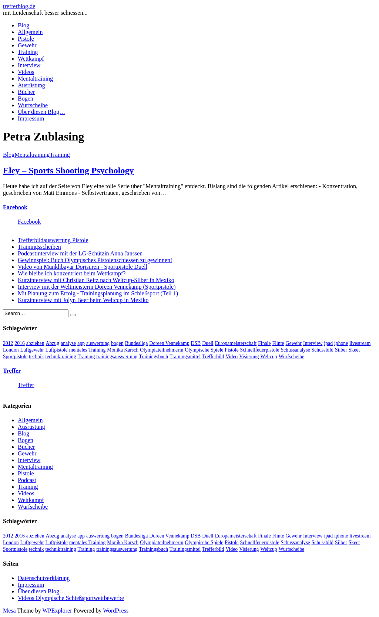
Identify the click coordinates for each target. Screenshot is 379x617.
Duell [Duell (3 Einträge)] (207, 343)
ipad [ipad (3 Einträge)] (328, 343)
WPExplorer (57, 610)
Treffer (12, 370)
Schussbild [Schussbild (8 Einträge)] (322, 350)
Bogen (25, 98)
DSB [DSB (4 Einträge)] (196, 343)
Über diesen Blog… (41, 112)
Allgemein (30, 32)
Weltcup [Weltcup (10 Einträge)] (268, 356)
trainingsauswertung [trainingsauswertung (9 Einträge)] (116, 356)
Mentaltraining (35, 78)
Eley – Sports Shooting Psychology (68, 170)
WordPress (115, 610)
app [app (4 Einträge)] (81, 343)
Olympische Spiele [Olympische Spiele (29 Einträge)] (204, 350)
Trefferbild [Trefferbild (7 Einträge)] (213, 356)
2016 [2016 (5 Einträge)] (19, 343)
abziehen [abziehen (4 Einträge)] (35, 343)
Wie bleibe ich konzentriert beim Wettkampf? (71, 273)
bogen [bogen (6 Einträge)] (117, 343)
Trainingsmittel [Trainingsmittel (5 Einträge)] (185, 356)
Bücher (26, 92)
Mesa (9, 610)
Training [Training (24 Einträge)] (86, 356)
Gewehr (27, 45)
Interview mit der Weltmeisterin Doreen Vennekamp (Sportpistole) (96, 287)
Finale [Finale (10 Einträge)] (264, 343)
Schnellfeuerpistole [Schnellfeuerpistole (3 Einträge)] (259, 350)
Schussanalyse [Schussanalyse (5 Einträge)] (295, 350)
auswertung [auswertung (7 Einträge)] (98, 343)
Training (28, 52)
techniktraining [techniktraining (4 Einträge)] (61, 356)
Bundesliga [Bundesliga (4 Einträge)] (136, 343)
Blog (23, 25)
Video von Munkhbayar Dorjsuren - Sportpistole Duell (82, 267)
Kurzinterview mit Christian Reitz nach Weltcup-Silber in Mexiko (96, 280)
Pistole (26, 38)
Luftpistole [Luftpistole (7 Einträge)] (57, 350)
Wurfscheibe (33, 105)
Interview (29, 65)
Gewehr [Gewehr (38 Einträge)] (294, 343)
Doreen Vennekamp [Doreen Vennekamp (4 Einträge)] (169, 343)
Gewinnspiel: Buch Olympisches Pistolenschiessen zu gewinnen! (95, 260)
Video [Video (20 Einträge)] (231, 356)
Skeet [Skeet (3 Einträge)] (354, 350)
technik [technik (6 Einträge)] (36, 356)
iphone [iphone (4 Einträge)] (341, 343)
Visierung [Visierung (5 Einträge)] (249, 356)
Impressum (31, 118)
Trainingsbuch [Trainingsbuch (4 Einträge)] (153, 356)
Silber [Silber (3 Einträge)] (341, 350)
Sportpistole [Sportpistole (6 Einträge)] (15, 356)
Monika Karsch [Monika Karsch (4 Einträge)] (122, 350)
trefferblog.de (19, 6)
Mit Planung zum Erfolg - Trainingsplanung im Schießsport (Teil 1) (98, 293)
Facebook (15, 207)
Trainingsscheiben (39, 247)
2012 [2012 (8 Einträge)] (8, 343)
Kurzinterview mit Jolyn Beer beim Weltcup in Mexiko (83, 300)
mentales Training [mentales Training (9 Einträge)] (87, 350)
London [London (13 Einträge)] (11, 350)
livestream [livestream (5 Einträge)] (359, 343)
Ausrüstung (31, 85)
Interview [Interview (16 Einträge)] (313, 343)
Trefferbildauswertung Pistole (53, 240)
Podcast (27, 480)
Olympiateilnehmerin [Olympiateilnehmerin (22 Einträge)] (161, 350)
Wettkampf (31, 58)
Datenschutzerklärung (44, 578)
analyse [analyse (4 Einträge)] (68, 343)
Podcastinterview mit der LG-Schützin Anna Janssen (80, 253)
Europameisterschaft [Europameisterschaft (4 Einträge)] (236, 343)
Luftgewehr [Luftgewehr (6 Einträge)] (32, 350)
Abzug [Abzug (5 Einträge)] (53, 343)
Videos (26, 72)
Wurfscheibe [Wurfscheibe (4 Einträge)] (291, 356)
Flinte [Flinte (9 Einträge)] (278, 343)
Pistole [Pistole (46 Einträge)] (231, 350)
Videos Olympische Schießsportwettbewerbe (71, 598)
